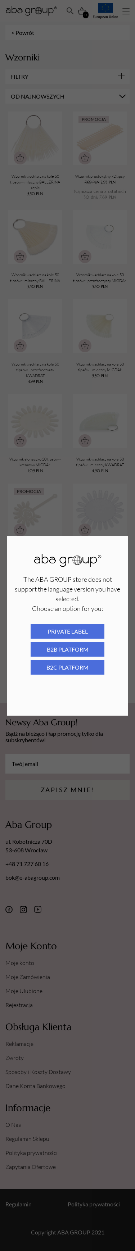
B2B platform (68, 649)
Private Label (68, 631)
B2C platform (67, 667)
